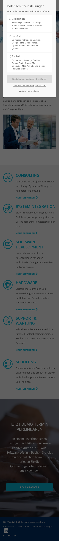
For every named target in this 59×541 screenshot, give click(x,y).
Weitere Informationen (29, 91)
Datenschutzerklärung (23, 85)
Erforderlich (28, 23)
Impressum (40, 85)
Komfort (28, 42)
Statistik (28, 62)
